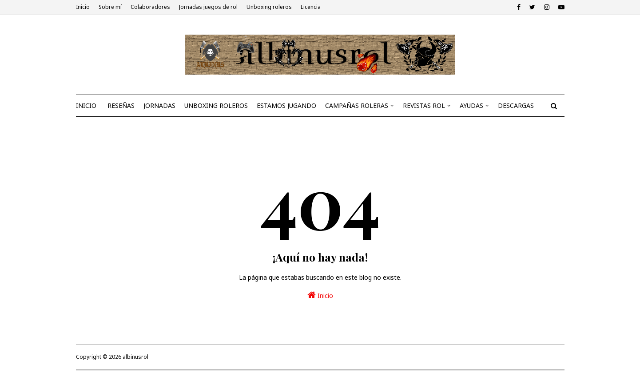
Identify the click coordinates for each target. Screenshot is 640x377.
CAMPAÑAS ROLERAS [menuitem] (356, 105)
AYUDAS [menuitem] (471, 105)
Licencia (311, 7)
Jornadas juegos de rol (208, 7)
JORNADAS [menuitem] (159, 105)
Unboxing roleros (269, 7)
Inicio (83, 7)
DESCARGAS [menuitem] (516, 105)
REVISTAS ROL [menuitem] (424, 105)
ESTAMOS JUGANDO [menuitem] (286, 105)
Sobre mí (110, 7)
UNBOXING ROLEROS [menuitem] (216, 105)
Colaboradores (150, 7)
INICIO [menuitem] (86, 105)
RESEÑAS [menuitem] (121, 105)
